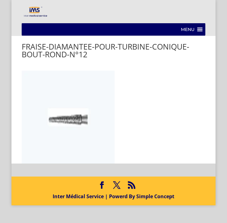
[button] (187, 29)
